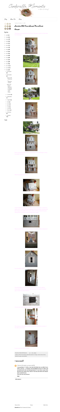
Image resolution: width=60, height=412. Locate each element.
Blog (5, 19)
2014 (7, 59)
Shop (20, 19)
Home (31, 405)
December (9, 71)
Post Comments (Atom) (25, 407)
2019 (7, 49)
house (44, 354)
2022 (7, 43)
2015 (7, 57)
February (9, 112)
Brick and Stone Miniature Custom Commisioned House (9, 88)
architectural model (22, 354)
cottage (35, 354)
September (9, 96)
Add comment (18, 379)
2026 (7, 35)
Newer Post (17, 405)
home (42, 354)
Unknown (19, 365)
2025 (7, 37)
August (8, 99)
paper (20, 356)
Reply (18, 376)
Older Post (45, 405)
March (8, 110)
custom (38, 354)
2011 (7, 65)
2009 (7, 69)
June (8, 103)
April (8, 108)
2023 (7, 41)
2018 (7, 51)
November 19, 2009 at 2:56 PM (28, 365)
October (9, 94)
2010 (7, 67)
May (8, 106)
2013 (7, 61)
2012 (7, 63)
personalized (24, 356)
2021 (7, 45)
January (9, 115)
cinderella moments (30, 354)
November (9, 74)
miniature (17, 356)
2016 (7, 55)
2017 (7, 53)
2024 (7, 39)
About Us (13, 19)
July (8, 101)
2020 (7, 47)
